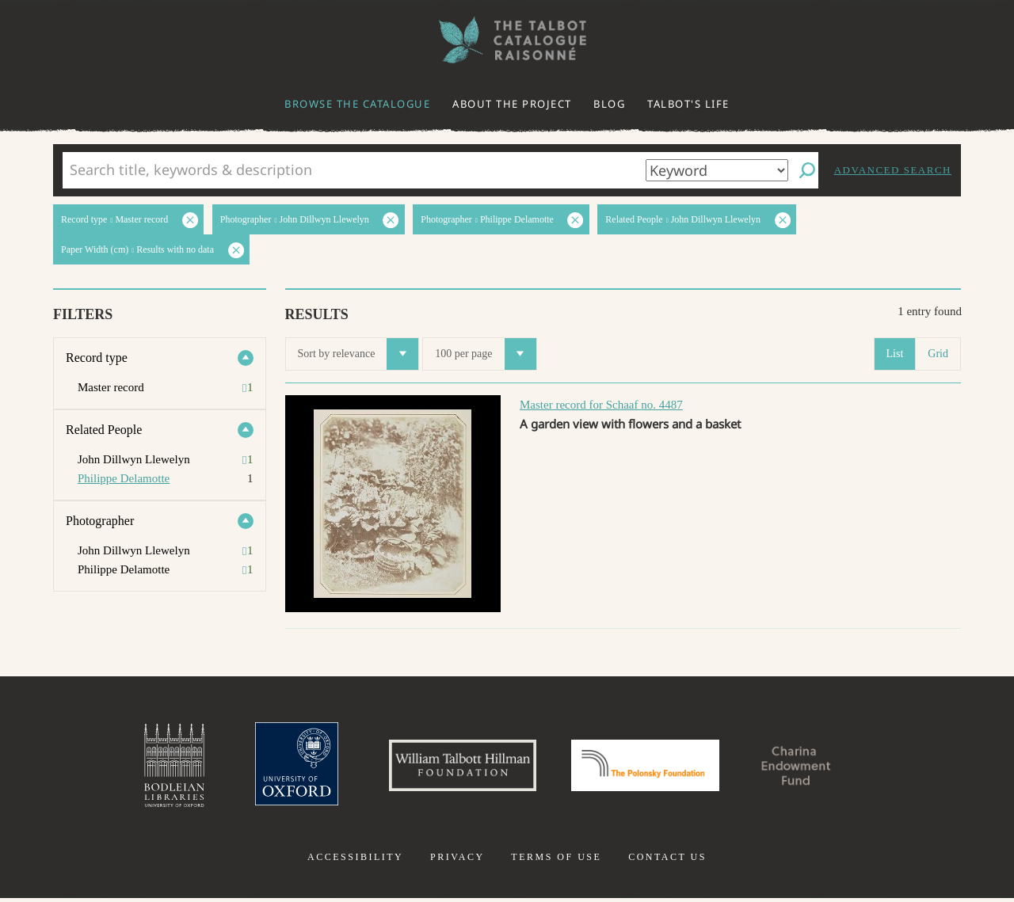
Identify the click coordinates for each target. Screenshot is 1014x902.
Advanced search (892, 170)
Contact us (667, 860)
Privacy (457, 860)
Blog (609, 104)
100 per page (485, 354)
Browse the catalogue (357, 104)
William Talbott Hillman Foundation (455, 767)
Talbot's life (688, 104)
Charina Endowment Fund (810, 767)
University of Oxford (282, 767)
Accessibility (355, 860)
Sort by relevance (358, 354)
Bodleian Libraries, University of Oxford (157, 767)
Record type (97, 357)
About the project (512, 104)
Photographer (100, 520)
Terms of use (556, 860)
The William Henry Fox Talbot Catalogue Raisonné (507, 40)
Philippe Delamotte (124, 478)
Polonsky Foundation (649, 767)
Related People (104, 429)
